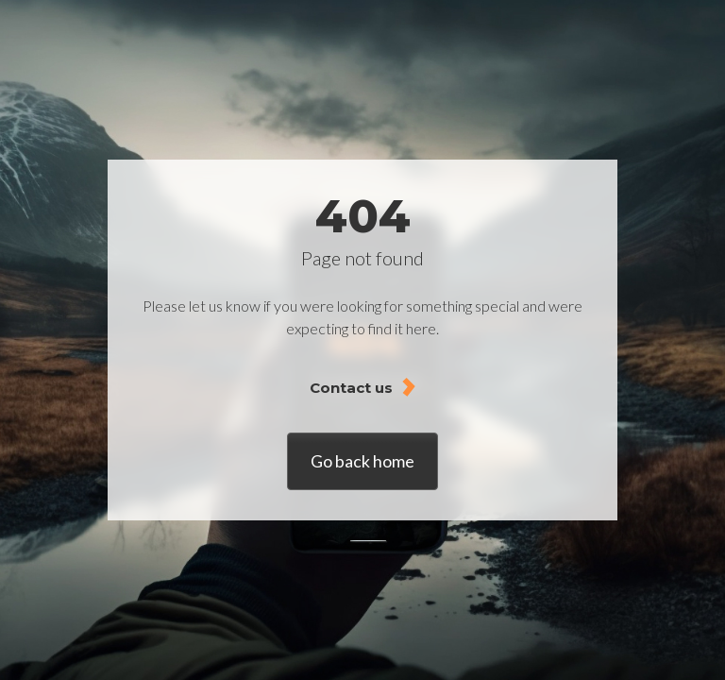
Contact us (351, 388)
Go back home (362, 460)
